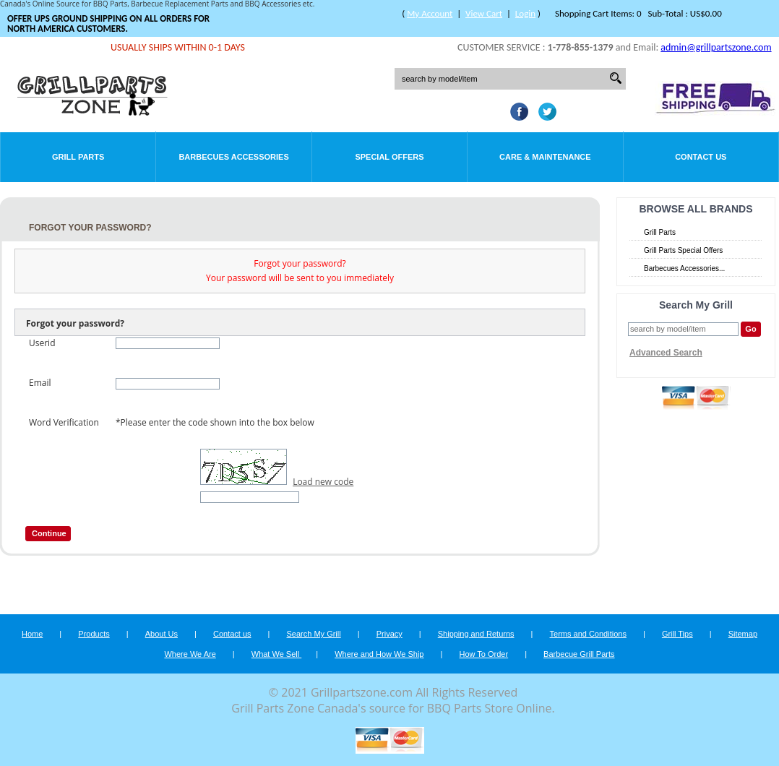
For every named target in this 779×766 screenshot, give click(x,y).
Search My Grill (314, 633)
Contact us (232, 633)
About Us (161, 633)
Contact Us (700, 156)
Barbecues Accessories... (684, 268)
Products (93, 633)
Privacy (389, 633)
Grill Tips (677, 633)
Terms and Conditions (588, 633)
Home (32, 633)
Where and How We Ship (379, 654)
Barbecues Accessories (233, 156)
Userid (42, 343)
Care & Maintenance (545, 156)
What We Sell (276, 654)
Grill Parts (78, 156)
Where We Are (189, 654)
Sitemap (742, 633)
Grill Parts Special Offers (683, 250)
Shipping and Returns (476, 633)
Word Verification (64, 422)
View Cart (483, 13)
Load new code (323, 481)
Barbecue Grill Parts (578, 654)
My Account (429, 13)
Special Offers (389, 156)
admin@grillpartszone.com (715, 47)
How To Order (483, 654)
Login (525, 13)
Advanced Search (665, 353)
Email (40, 382)
